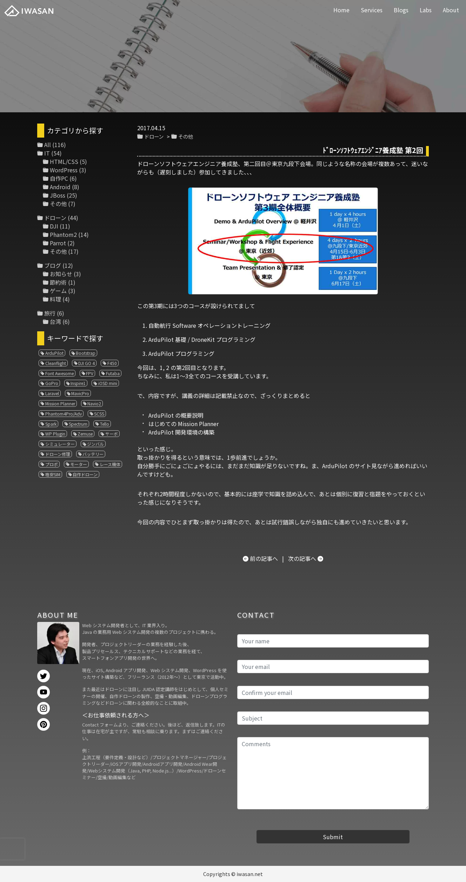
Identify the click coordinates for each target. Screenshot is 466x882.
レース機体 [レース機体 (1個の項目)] (110, 464)
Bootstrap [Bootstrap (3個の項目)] (85, 353)
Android (60, 187)
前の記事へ (264, 558)
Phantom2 (63, 234)
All (47, 144)
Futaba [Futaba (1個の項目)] (113, 373)
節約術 (58, 282)
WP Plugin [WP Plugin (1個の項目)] (55, 434)
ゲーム (58, 290)
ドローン (154, 136)
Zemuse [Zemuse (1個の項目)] (85, 434)
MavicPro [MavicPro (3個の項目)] (80, 393)
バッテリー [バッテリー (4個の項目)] (93, 454)
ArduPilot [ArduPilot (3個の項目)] (54, 353)
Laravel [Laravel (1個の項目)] (52, 393)
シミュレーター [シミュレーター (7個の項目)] (60, 444)
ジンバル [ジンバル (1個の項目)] (95, 444)
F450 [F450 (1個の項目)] (112, 363)
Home (341, 10)
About (451, 10)
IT (47, 153)
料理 (55, 299)
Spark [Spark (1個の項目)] (50, 424)
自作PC (59, 178)
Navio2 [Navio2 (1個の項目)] (94, 403)
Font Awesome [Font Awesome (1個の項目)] (59, 373)
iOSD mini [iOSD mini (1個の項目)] (107, 383)
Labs (426, 10)
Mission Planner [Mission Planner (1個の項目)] (60, 403)
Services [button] (371, 10)
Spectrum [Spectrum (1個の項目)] (78, 424)
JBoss (57, 195)
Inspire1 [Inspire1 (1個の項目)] (78, 383)
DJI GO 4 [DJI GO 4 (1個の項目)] (86, 363)
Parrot (58, 243)
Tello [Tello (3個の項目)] (104, 424)
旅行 (49, 313)
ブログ (52, 265)
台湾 (55, 321)
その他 (185, 136)
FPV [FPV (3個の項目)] (89, 373)
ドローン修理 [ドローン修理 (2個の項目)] (57, 454)
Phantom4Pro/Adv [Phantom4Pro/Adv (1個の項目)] (63, 414)
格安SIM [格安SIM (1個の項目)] (52, 474)
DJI (54, 226)
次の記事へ (302, 558)
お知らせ (61, 274)
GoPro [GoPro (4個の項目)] (51, 383)
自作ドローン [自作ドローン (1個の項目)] (85, 474)
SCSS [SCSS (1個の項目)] (99, 414)
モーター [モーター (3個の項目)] (78, 464)
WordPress (64, 170)
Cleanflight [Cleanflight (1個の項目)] (55, 363)
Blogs (401, 10)
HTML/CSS (64, 161)
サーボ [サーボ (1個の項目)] (111, 434)
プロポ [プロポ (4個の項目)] (51, 464)
